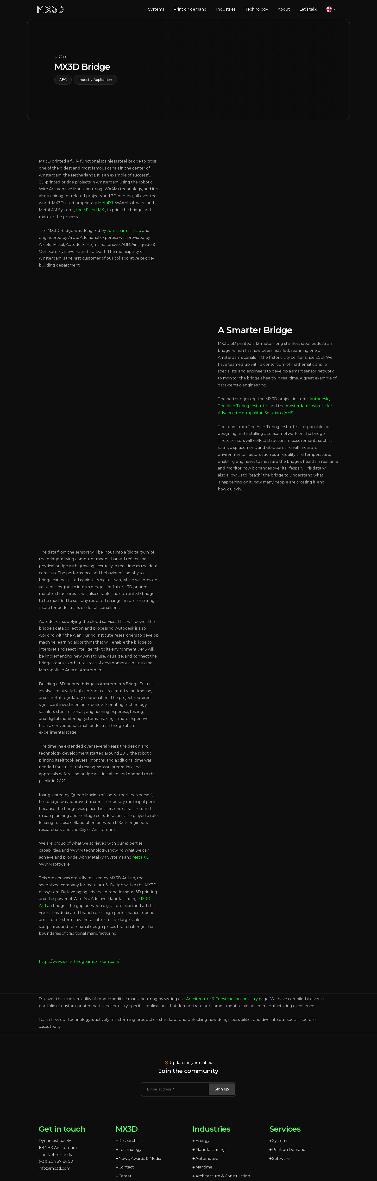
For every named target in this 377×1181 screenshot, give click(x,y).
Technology (258, 12)
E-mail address (159, 1095)
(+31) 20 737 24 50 (56, 1167)
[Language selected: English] (333, 12)
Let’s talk (309, 12)
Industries (227, 12)
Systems (157, 12)
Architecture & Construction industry (222, 1004)
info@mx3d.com (54, 1174)
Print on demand (191, 12)
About (285, 12)
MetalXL (140, 863)
